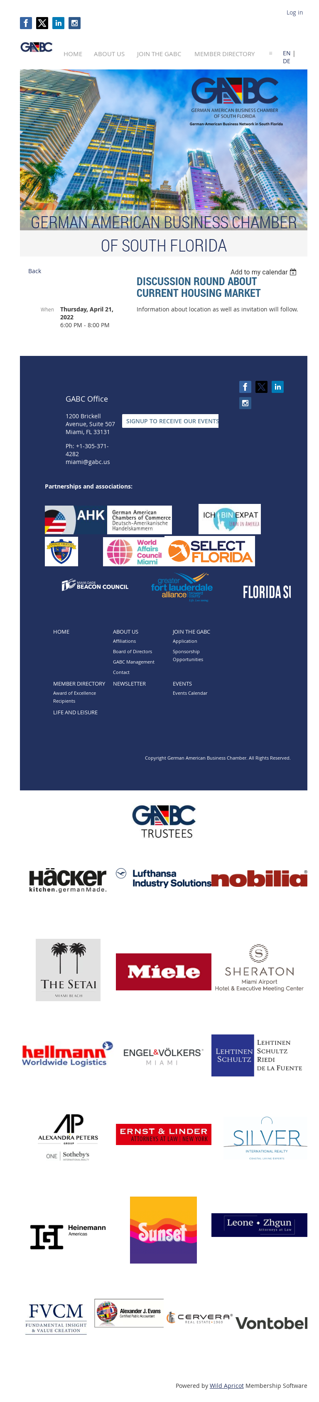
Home (61, 631)
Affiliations (124, 641)
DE (286, 61)
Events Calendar (190, 693)
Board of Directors (132, 651)
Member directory (79, 683)
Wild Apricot (227, 1386)
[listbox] (265, 272)
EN (287, 53)
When (47, 309)
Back (34, 271)
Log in (295, 12)
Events (182, 683)
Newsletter (129, 683)
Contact (121, 672)
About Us (125, 631)
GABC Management (134, 662)
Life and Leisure (75, 712)
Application (185, 641)
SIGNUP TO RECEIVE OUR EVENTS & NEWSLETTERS (196, 421)
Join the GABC (191, 631)
